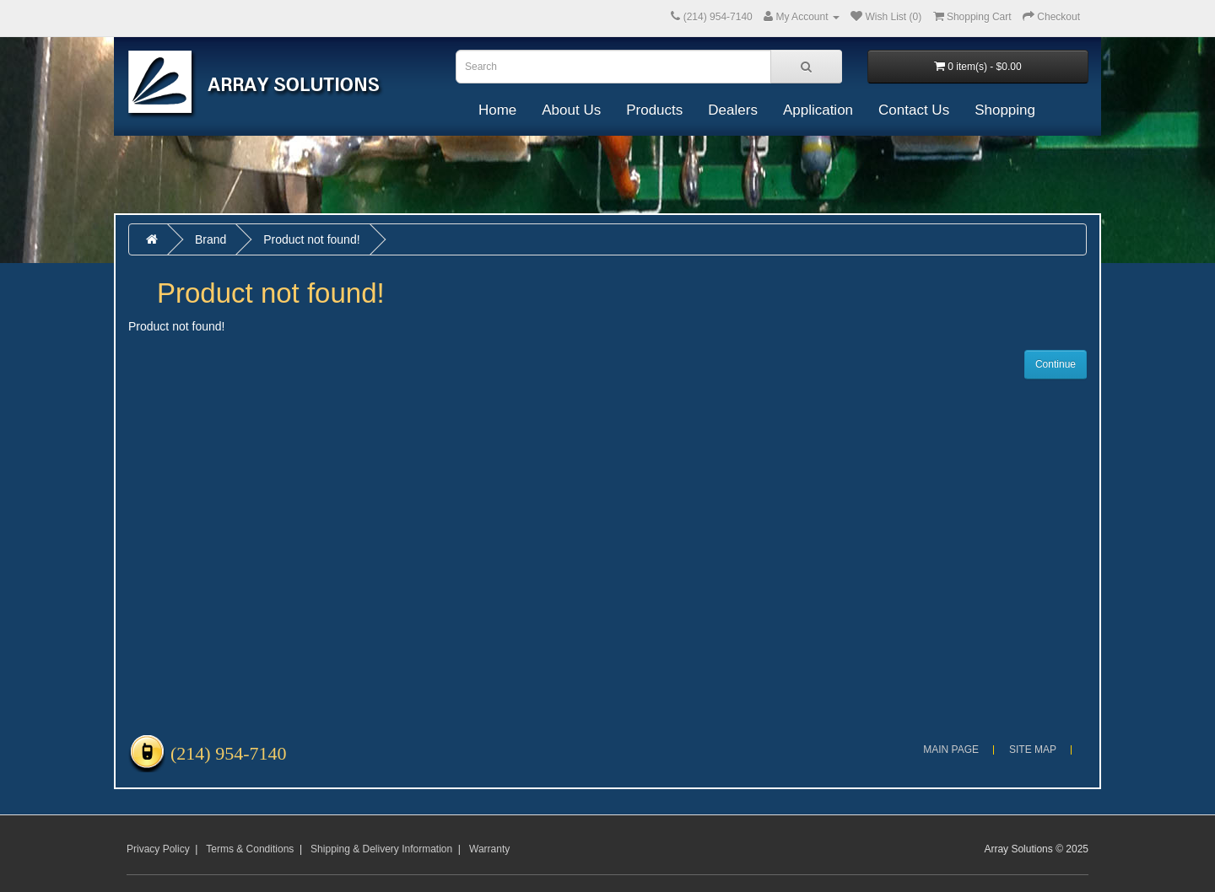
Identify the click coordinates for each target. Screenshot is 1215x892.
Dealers (733, 110)
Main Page (951, 749)
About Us (571, 110)
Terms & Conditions (250, 849)
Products (654, 110)
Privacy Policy (158, 849)
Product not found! (311, 239)
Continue (1055, 364)
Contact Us (913, 110)
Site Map (1032, 749)
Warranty (489, 849)
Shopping (1005, 110)
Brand (210, 239)
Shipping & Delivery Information (381, 849)
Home (497, 110)
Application (818, 110)
